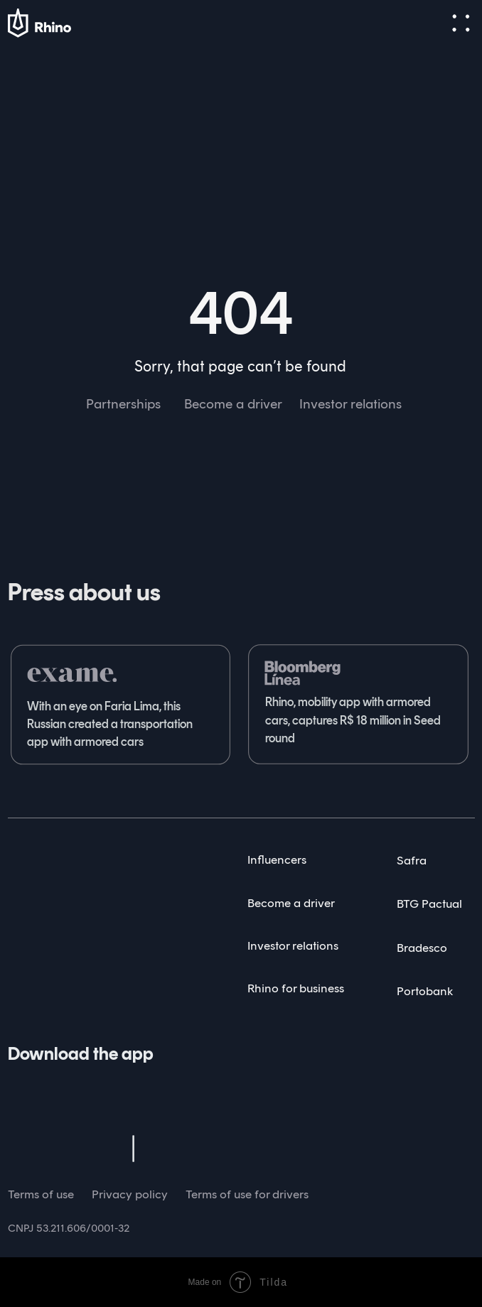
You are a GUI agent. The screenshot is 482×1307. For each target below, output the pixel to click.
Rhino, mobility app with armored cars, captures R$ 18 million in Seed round (353, 720)
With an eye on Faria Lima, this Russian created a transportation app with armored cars (110, 724)
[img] (46, 859)
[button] (461, 23)
